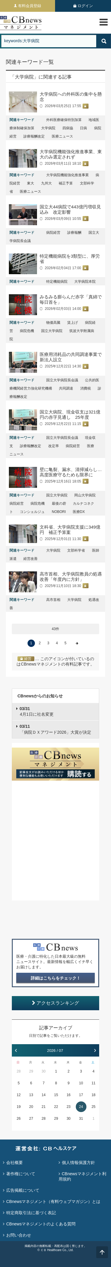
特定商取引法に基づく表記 (31, 1212)
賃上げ (72, 323)
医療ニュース (62, 136)
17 (81, 1095)
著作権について (20, 1173)
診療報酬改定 (34, 136)
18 (93, 1095)
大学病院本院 (85, 281)
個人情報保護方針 (78, 1162)
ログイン (85, 6)
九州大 (46, 183)
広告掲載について (22, 1190)
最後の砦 (59, 503)
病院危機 (27, 331)
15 (56, 1095)
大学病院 (48, 128)
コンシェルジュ (32, 512)
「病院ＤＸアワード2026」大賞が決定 (55, 729)
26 (18, 1118)
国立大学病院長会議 (62, 380)
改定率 (53, 446)
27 (31, 1118)
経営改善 (30, 559)
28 (18, 1071)
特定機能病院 (56, 281)
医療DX (79, 512)
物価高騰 (53, 323)
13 (31, 1095)
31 (81, 1118)
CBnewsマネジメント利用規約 (82, 1176)
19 (18, 1107)
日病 (83, 128)
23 (68, 1107)
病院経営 (53, 232)
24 (81, 1107)
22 (56, 1107)
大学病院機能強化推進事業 (67, 175)
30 (44, 1071)
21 (44, 1107)
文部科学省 (76, 550)
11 (93, 1083)
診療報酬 (74, 232)
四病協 (67, 128)
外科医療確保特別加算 (64, 120)
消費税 (85, 388)
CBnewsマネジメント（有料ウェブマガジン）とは (53, 1201)
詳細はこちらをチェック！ (56, 978)
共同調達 (66, 388)
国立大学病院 (51, 331)
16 (68, 1095)
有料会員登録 (29, 6)
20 (31, 1107)
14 (44, 1095)
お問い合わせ (18, 1235)
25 (93, 1107)
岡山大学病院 (85, 495)
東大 (30, 183)
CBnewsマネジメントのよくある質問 (40, 1224)
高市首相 (53, 600)
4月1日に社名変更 (37, 711)
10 (81, 1083)
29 (31, 1071)
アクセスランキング (55, 1003)
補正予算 (66, 183)
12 (18, 1095)
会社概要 (14, 1162)
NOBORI (59, 512)
